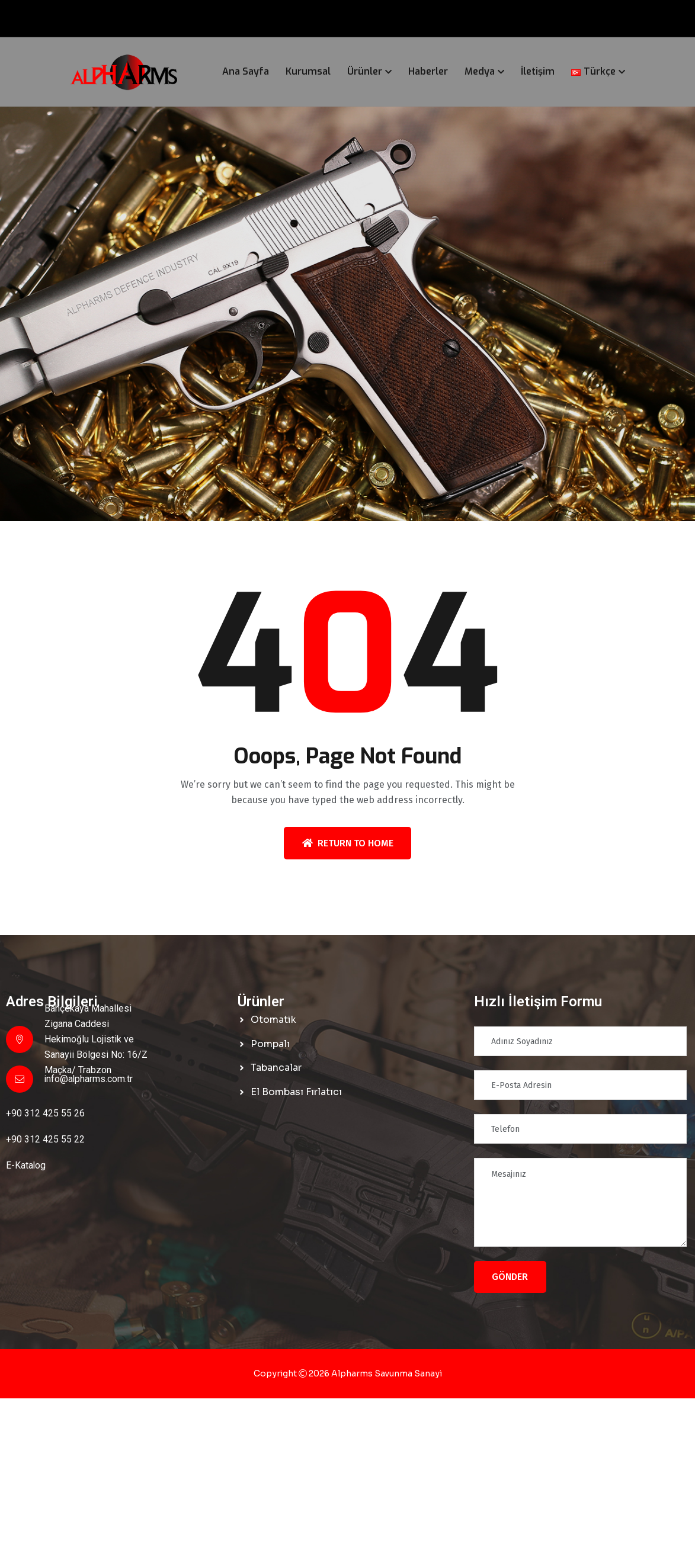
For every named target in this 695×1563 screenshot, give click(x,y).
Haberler (428, 71)
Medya (480, 71)
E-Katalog (26, 1165)
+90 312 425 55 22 (45, 1139)
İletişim (538, 71)
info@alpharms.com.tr (89, 1078)
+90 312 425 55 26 (45, 1113)
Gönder (510, 1276)
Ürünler (364, 71)
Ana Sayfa (245, 71)
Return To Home (347, 843)
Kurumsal (308, 71)
